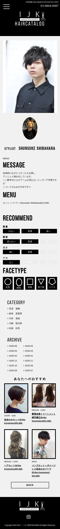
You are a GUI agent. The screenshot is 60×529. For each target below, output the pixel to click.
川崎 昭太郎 (15, 323)
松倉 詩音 (14, 328)
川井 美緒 (14, 318)
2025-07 (29, 370)
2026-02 (13, 355)
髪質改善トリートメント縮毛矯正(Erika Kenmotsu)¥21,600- (44, 417)
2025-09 (29, 365)
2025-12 (13, 360)
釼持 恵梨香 (15, 313)
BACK (30, 485)
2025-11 (29, 360)
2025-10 (13, 365)
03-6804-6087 (50, 5)
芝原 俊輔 (14, 308)
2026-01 (29, 355)
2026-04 (13, 351)
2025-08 (13, 370)
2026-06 (13, 346)
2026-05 (29, 346)
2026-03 (29, 351)
